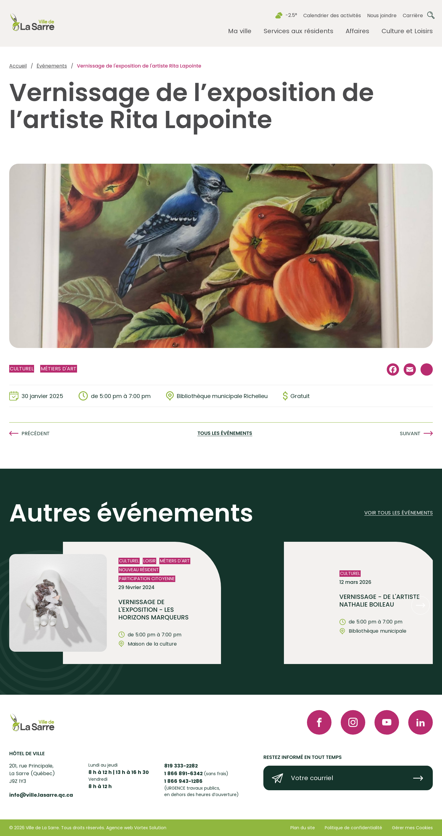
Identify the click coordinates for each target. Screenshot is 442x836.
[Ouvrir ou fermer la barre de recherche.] (431, 15)
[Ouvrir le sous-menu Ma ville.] (239, 31)
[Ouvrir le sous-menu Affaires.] (357, 31)
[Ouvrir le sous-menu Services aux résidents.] (298, 31)
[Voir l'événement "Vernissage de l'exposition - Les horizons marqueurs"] (142, 603)
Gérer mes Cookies (412, 828)
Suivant (410, 433)
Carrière (413, 15)
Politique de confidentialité (353, 828)
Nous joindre (382, 15)
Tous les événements (224, 433)
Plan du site (302, 828)
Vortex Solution (150, 828)
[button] (420, 605)
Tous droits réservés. (83, 828)
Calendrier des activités (332, 15)
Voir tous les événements (398, 513)
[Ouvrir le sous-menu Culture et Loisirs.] (407, 31)
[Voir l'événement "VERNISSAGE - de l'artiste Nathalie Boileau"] (363, 603)
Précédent (35, 433)
